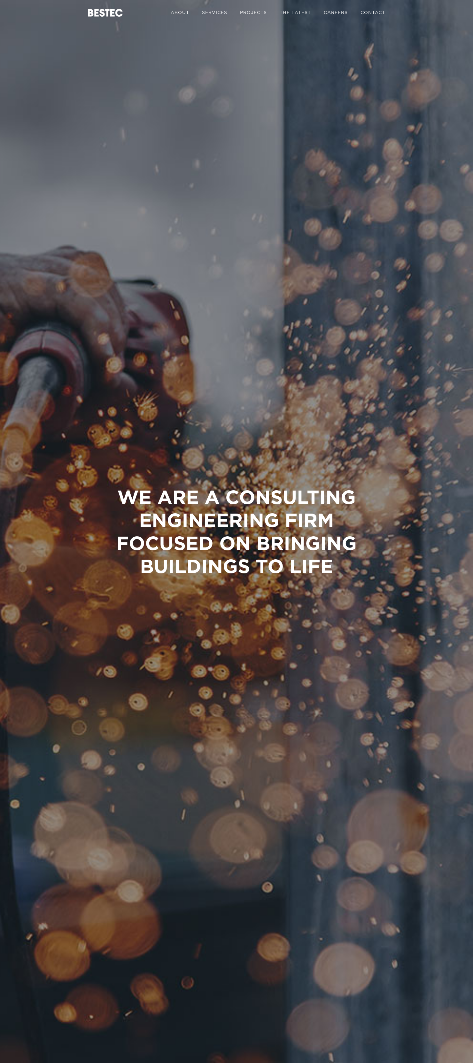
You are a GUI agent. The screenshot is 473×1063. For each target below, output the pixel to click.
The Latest (295, 12)
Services (214, 12)
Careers (336, 12)
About (180, 12)
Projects (253, 12)
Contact (373, 12)
